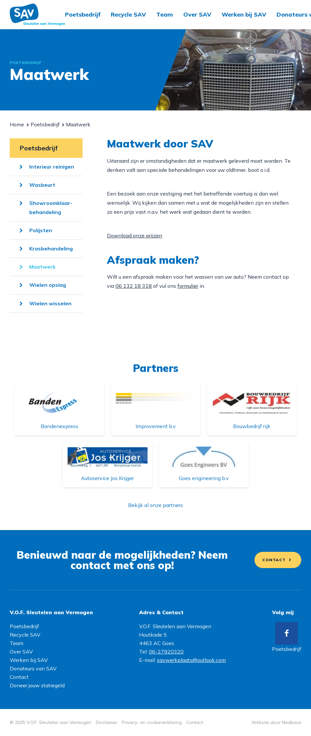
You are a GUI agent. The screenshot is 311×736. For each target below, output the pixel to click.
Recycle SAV (128, 14)
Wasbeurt (42, 185)
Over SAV (197, 14)
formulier (187, 286)
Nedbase (291, 722)
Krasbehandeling (51, 248)
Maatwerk (42, 266)
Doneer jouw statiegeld (37, 685)
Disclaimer (106, 722)
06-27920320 (166, 651)
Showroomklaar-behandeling (50, 207)
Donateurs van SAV (33, 668)
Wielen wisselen (50, 303)
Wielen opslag (47, 285)
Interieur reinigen (51, 166)
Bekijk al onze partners (155, 505)
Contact (274, 559)
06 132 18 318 (133, 286)
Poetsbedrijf (82, 14)
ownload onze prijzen (136, 235)
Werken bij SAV (244, 14)
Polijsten (40, 230)
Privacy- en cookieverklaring (152, 722)
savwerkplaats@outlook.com (191, 660)
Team (164, 14)
